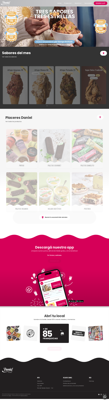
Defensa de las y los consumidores (73, 385)
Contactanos (67, 381)
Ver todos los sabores (9, 57)
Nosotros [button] (78, 3)
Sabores (39, 381)
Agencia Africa (24, 395)
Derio (10, 395)
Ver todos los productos (13, 128)
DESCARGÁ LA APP (100, 3)
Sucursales (88, 3)
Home (59, 3)
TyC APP (39, 385)
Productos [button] (67, 3)
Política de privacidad (69, 383)
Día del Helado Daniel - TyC (45, 388)
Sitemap (91, 381)
